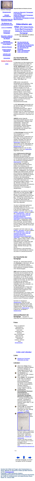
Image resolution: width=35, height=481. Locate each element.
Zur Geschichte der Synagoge (22, 48)
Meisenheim (17, 142)
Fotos (16, 322)
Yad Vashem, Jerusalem (23, 211)
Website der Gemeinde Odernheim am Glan (23, 359)
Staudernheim (17, 146)
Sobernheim (28, 149)
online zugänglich (23, 411)
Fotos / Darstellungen (23, 50)
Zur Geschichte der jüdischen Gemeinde (23, 42)
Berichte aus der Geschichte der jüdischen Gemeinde (25, 45)
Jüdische (6, 27)
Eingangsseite (18, 342)
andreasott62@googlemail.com (25, 446)
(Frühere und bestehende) (6, 32)
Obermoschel (17, 161)
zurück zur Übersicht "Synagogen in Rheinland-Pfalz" (23, 15)
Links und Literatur (22, 52)
